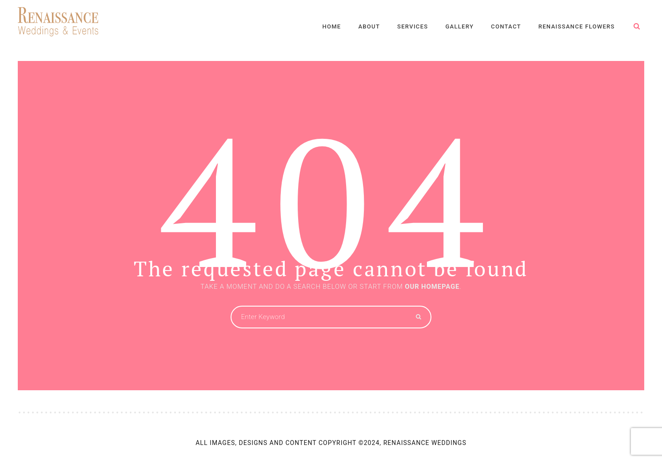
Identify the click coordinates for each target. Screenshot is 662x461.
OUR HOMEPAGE (432, 287)
